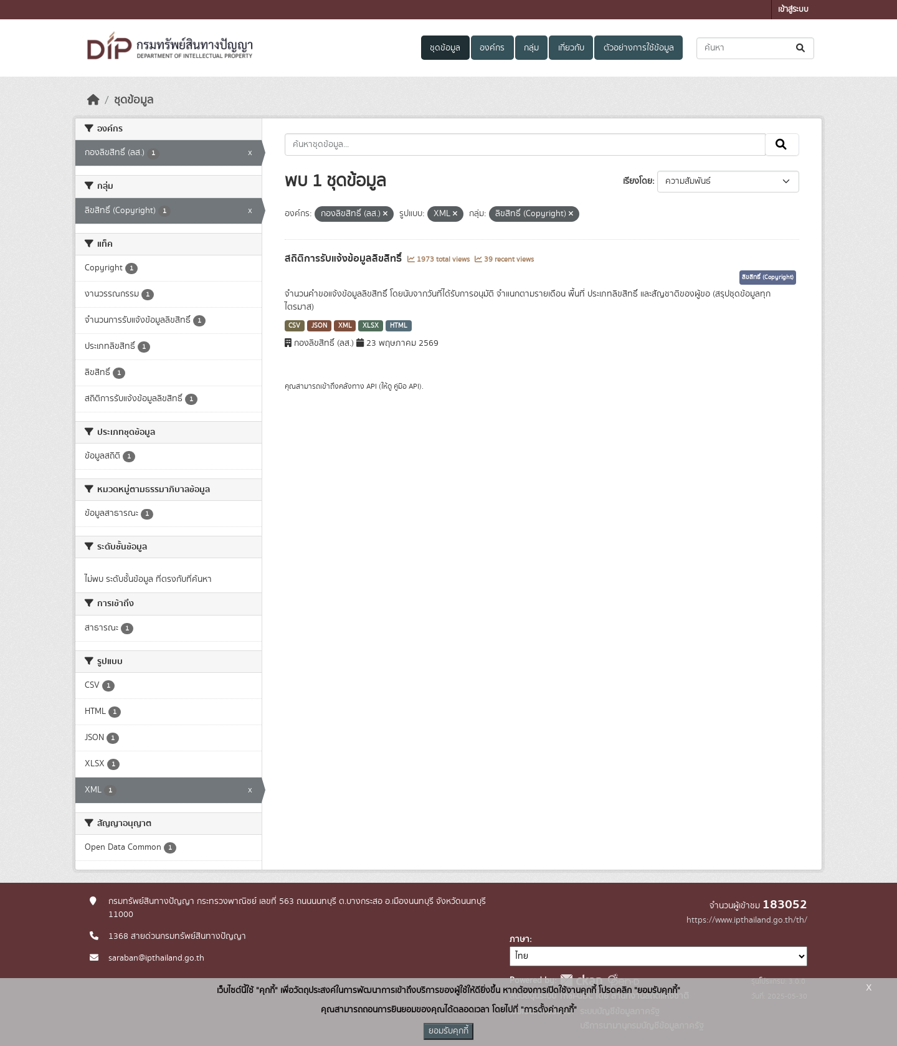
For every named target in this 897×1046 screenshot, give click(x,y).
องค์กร (492, 48)
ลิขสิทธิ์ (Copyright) (768, 277)
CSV (294, 326)
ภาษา (519, 939)
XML (345, 326)
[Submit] (801, 48)
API (371, 386)
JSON (319, 326)
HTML (398, 326)
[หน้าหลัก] (93, 100)
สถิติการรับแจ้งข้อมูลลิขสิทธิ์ (344, 258)
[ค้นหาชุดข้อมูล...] (755, 48)
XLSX (371, 326)
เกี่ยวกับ (571, 48)
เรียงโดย (637, 181)
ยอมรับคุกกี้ (448, 1031)
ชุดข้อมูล (445, 48)
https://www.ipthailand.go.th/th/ (746, 920)
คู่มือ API (406, 386)
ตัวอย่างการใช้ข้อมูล (639, 48)
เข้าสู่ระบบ (793, 10)
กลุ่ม (531, 48)
